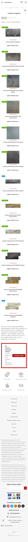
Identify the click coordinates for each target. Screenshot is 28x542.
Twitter (11, 506)
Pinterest (8, 506)
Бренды (14, 413)
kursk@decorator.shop (15, 517)
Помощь (14, 409)
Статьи (14, 431)
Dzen (19, 506)
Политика (14, 406)
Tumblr (23, 506)
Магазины (14, 402)
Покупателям (14, 416)
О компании (14, 398)
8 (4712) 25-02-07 (14, 513)
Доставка (14, 424)
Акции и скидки (7, 379)
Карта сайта (14, 434)
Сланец (3, 22)
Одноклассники (15, 506)
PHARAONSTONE (15, 22)
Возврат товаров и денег (14, 420)
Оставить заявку (19, 355)
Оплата (14, 427)
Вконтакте (4, 506)
